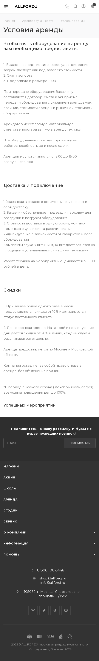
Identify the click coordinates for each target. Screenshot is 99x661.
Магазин (11, 466)
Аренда (10, 499)
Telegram (55, 610)
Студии (10, 510)
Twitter (44, 610)
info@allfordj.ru (52, 583)
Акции (9, 477)
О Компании (14, 532)
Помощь (11, 554)
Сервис (10, 521)
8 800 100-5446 (50, 570)
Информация (16, 543)
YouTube (66, 610)
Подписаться (80, 443)
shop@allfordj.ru (52, 578)
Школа (9, 488)
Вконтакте (33, 610)
